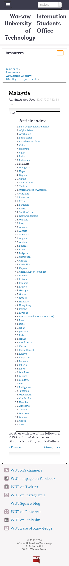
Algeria (23, 230)
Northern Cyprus (28, 216)
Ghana (22, 294)
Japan (22, 327)
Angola (23, 238)
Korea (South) (26, 350)
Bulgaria (24, 253)
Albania (23, 227)
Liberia (23, 365)
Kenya (22, 346)
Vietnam (24, 193)
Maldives (24, 372)
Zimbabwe (25, 405)
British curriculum (29, 141)
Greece (23, 297)
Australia (24, 234)
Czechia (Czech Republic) (32, 271)
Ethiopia (23, 283)
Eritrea (23, 279)
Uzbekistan (25, 394)
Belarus (23, 245)
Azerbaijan (25, 134)
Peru (21, 383)
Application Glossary (18, 76)
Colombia (24, 148)
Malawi (23, 417)
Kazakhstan (25, 342)
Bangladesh (25, 137)
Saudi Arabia (26, 182)
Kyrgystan (24, 357)
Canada (23, 260)
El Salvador (25, 398)
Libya (22, 368)
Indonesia (24, 160)
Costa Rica (24, 264)
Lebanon (24, 361)
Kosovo (23, 353)
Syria (22, 201)
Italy (21, 335)
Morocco (24, 413)
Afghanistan (26, 130)
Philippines (25, 387)
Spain (22, 424)
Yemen (23, 409)
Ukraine (23, 219)
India (22, 156)
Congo (22, 420)
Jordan (22, 338)
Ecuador (23, 275)
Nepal (22, 171)
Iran (21, 320)
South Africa (26, 212)
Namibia (24, 402)
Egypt (22, 152)
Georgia (23, 290)
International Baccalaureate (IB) (36, 316)
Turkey (23, 186)
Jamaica (23, 331)
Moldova (24, 379)
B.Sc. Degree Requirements (21, 79)
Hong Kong (25, 305)
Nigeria (23, 175)
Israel (22, 323)
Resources (15, 53)
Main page (12, 69)
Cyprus (23, 268)
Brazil (22, 249)
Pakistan (24, 204)
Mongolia (24, 167)
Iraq (21, 223)
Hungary (24, 301)
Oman (22, 178)
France (23, 286)
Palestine (24, 197)
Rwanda (23, 312)
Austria (23, 242)
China (22, 145)
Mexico (23, 376)
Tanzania (24, 390)
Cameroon (25, 256)
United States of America (33, 189)
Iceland (23, 309)
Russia (22, 208)
